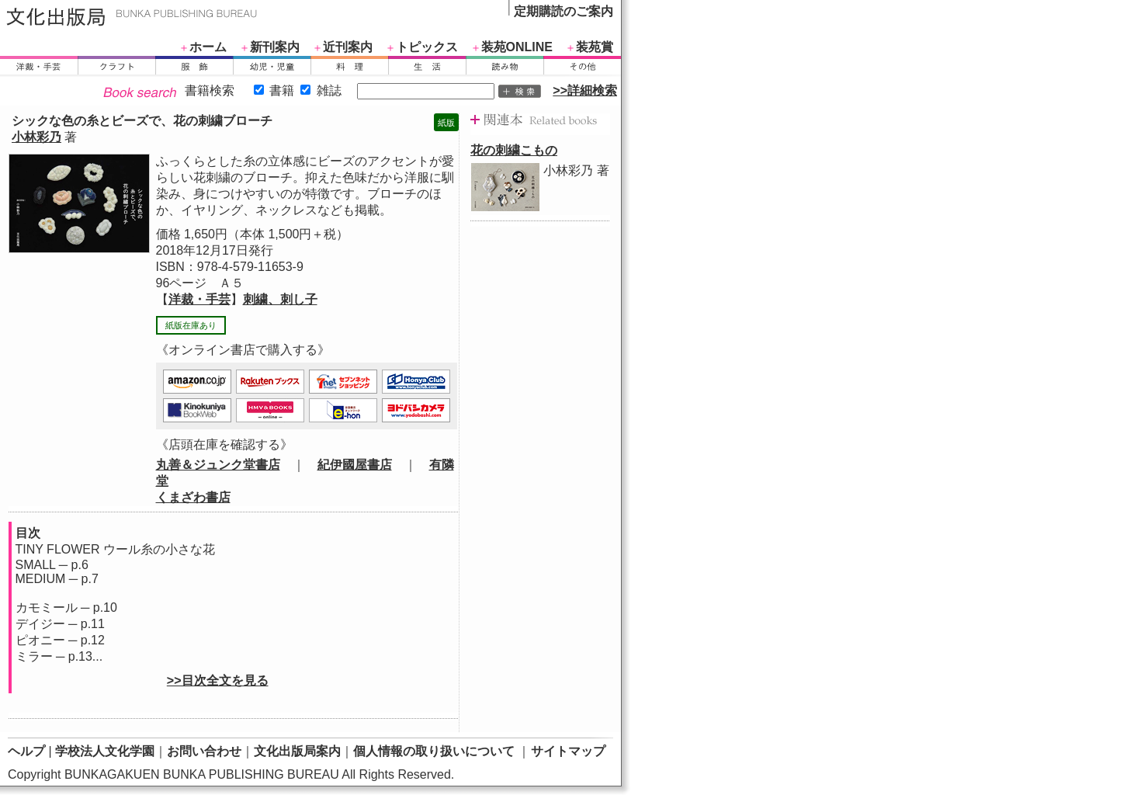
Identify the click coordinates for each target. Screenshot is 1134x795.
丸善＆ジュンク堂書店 (218, 464)
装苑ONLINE (517, 47)
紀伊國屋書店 (354, 464)
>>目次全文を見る (218, 680)
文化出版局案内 (297, 751)
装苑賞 (594, 47)
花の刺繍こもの (513, 150)
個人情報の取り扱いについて (434, 751)
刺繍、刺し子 (280, 299)
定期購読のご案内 (563, 11)
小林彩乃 (36, 137)
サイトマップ (568, 751)
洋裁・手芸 (199, 299)
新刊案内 (275, 47)
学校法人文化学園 (104, 751)
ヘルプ (26, 751)
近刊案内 (348, 47)
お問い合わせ (204, 751)
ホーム (208, 47)
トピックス (427, 47)
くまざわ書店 (193, 497)
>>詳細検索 (585, 90)
